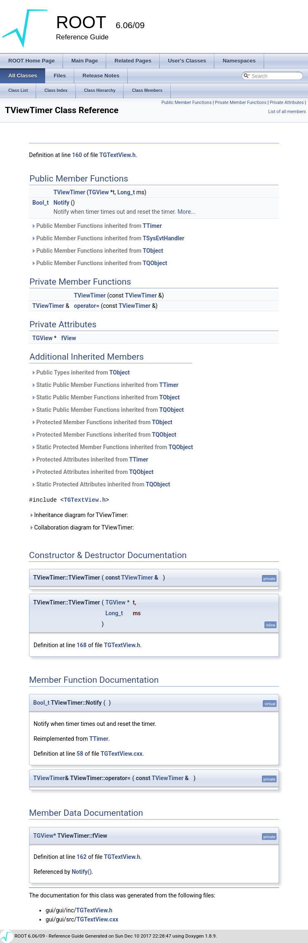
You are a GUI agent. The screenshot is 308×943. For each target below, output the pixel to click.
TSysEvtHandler (163, 238)
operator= (86, 305)
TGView (99, 192)
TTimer (152, 225)
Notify (61, 202)
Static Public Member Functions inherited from (104, 385)
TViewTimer (69, 192)
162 (82, 857)
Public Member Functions (187, 102)
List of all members (287, 111)
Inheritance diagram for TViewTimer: (78, 515)
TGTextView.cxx (122, 753)
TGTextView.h (117, 155)
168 (82, 645)
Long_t (126, 192)
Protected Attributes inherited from (89, 459)
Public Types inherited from (80, 372)
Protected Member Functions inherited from (101, 422)
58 (80, 753)
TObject (153, 250)
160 (77, 155)
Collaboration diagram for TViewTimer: (81, 527)
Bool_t (40, 202)
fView (68, 338)
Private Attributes (287, 102)
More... (186, 211)
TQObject (155, 263)
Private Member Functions (240, 102)
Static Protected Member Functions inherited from (112, 447)
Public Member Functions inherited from (96, 225)
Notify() (82, 871)
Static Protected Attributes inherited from (100, 484)
